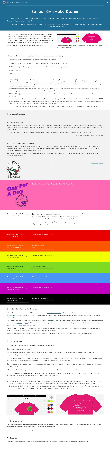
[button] (108, 2)
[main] (55, 18)
